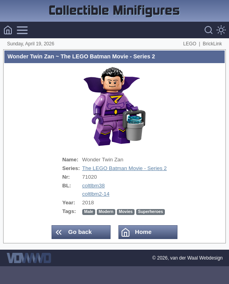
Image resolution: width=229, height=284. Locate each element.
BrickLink (212, 44)
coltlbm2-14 (95, 194)
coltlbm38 (93, 186)
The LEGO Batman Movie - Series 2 (124, 168)
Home (136, 232)
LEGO (189, 44)
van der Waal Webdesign (196, 258)
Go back (73, 232)
